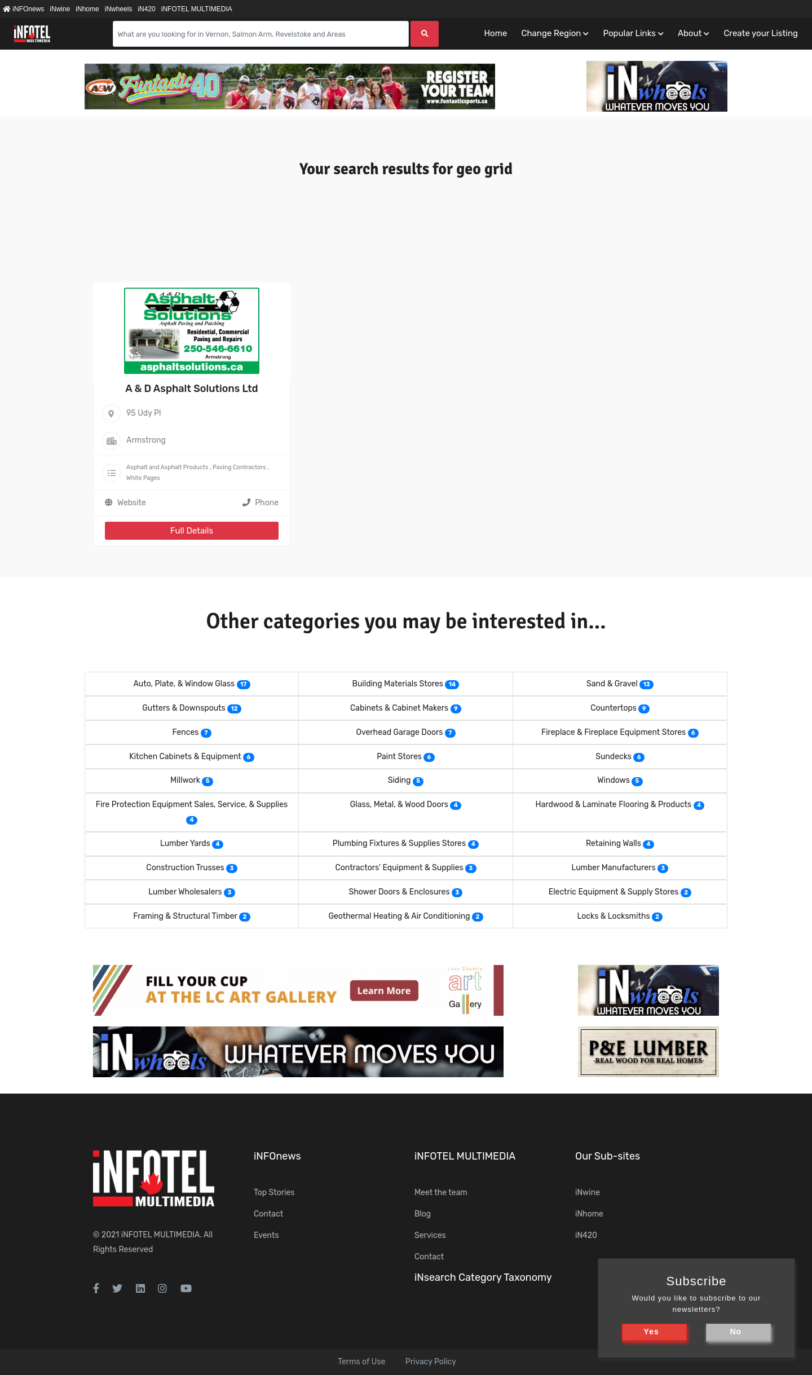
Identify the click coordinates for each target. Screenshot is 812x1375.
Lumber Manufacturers (614, 867)
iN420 (146, 9)
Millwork (185, 780)
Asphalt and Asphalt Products (167, 467)
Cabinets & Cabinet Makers (399, 708)
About (689, 33)
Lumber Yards (185, 843)
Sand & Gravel (612, 684)
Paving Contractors (239, 467)
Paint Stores (399, 756)
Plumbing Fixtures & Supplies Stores (399, 843)
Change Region (551, 33)
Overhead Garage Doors (399, 732)
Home (495, 33)
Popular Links (629, 33)
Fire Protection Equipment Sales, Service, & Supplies (192, 804)
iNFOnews (23, 9)
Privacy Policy (430, 1362)
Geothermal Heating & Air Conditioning (399, 916)
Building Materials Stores (397, 684)
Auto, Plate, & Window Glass (184, 684)
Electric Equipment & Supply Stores (614, 892)
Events (266, 1235)
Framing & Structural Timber (185, 916)
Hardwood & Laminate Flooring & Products (614, 804)
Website (131, 503)
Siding (399, 780)
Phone (260, 503)
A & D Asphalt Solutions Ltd (191, 388)
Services (430, 1235)
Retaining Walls (613, 843)
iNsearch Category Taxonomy (483, 1277)
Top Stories (274, 1192)
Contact (268, 1214)
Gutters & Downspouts (184, 708)
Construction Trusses (185, 867)
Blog (422, 1214)
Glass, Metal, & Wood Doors (399, 804)
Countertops (613, 708)
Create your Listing (760, 33)
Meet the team (440, 1192)
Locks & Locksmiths (613, 916)
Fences (185, 732)
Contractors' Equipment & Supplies (399, 867)
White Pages (143, 478)
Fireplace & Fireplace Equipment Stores (613, 732)
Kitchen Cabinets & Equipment (185, 756)
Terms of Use (361, 1362)
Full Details (191, 531)
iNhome (87, 9)
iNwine (60, 9)
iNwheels (119, 9)
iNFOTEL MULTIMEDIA (196, 9)
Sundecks (613, 756)
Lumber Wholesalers (185, 892)
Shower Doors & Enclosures (399, 892)
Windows (613, 780)
